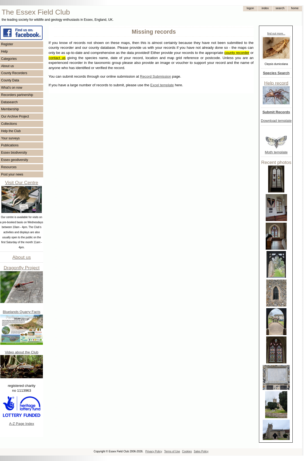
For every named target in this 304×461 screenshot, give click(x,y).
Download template (276, 121)
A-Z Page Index (21, 424)
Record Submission (155, 76)
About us (7, 66)
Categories (9, 59)
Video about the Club (21, 352)
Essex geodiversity (14, 160)
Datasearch (9, 102)
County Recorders (14, 73)
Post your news (12, 174)
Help (4, 51)
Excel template (162, 85)
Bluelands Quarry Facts (21, 312)
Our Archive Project (15, 116)
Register (7, 44)
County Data (10, 80)
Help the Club (11, 131)
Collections (9, 124)
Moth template (276, 152)
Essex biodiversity (14, 152)
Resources (8, 167)
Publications (10, 145)
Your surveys (10, 138)
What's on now (11, 88)
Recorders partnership (17, 95)
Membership (10, 109)
